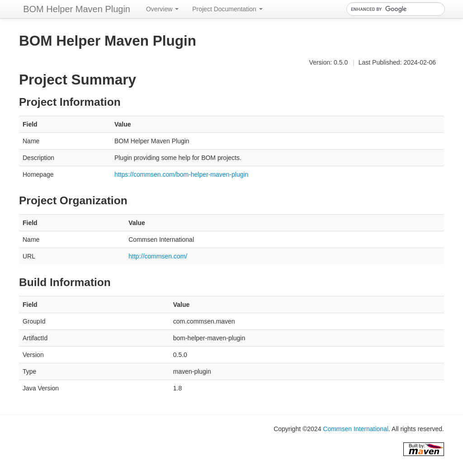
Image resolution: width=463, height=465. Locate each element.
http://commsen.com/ (157, 256)
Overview (162, 9)
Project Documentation (227, 9)
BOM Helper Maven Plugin (76, 9)
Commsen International (355, 428)
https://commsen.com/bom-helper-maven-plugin (181, 174)
